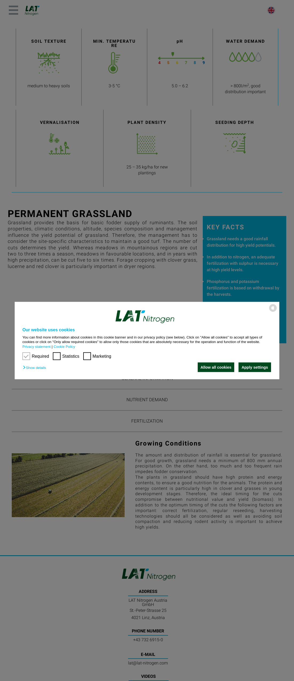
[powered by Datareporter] (273, 311)
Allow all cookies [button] (215, 367)
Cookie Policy (64, 346)
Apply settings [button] (254, 367)
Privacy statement (36, 346)
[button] (35, 368)
